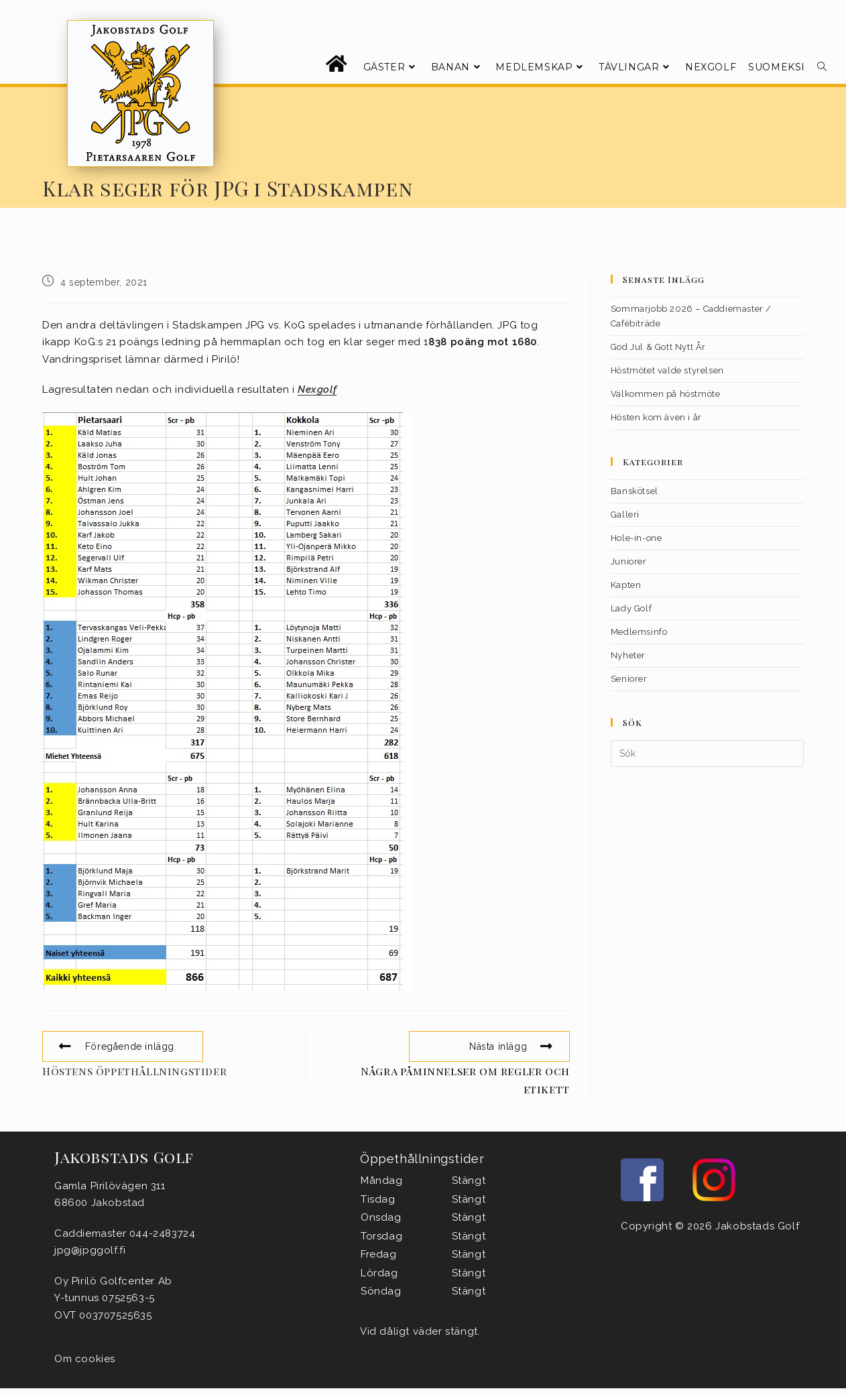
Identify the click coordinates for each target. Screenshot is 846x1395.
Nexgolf (317, 389)
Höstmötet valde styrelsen (667, 370)
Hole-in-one (636, 538)
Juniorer (629, 561)
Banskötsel (634, 491)
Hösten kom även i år (656, 417)
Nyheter (628, 655)
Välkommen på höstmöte (666, 394)
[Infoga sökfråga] (707, 753)
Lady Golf (631, 608)
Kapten (626, 585)
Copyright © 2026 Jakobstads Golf (710, 1226)
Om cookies (84, 1359)
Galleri (625, 514)
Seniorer (629, 679)
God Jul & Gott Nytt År (658, 347)
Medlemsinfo (639, 632)
